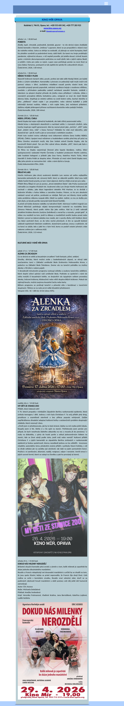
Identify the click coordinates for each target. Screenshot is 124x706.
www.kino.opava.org (52, 28)
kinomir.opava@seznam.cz (55, 31)
